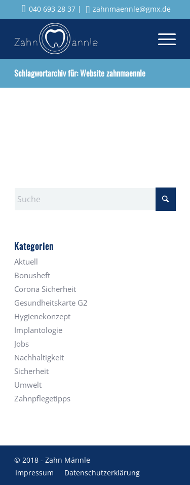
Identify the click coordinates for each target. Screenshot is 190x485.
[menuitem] (162, 38)
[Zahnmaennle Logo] (78, 38)
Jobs (21, 344)
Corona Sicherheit (45, 289)
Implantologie (38, 330)
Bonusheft (32, 275)
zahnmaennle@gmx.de (128, 9)
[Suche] (95, 199)
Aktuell (26, 261)
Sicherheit (31, 371)
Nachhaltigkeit (39, 357)
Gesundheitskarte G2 (51, 302)
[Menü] (162, 38)
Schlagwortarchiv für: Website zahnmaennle (79, 73)
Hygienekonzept (42, 316)
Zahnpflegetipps (42, 398)
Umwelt (28, 385)
